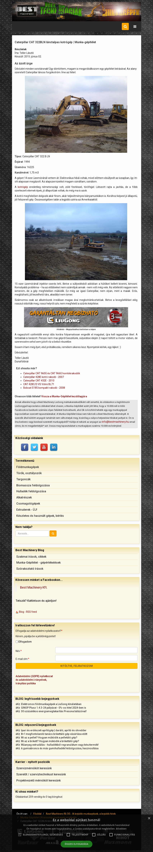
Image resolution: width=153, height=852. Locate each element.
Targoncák (23, 479)
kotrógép (23, 187)
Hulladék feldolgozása (31, 491)
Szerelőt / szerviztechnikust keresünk (41, 774)
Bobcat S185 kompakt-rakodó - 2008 (44, 387)
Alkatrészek (24, 497)
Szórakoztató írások (29, 568)
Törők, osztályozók (29, 473)
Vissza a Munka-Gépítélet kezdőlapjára (64, 396)
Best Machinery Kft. (33, 587)
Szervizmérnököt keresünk (34, 768)
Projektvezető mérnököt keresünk (38, 780)
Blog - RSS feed (28, 611)
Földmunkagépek (27, 467)
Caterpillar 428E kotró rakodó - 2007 (43, 377)
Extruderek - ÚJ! (26, 509)
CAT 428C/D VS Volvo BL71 (38, 384)
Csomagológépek (28, 503)
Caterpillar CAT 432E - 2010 (38, 380)
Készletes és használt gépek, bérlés (40, 515)
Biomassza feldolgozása (33, 485)
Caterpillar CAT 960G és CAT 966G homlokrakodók (51, 373)
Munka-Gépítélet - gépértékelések (38, 562)
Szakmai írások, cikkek (31, 556)
